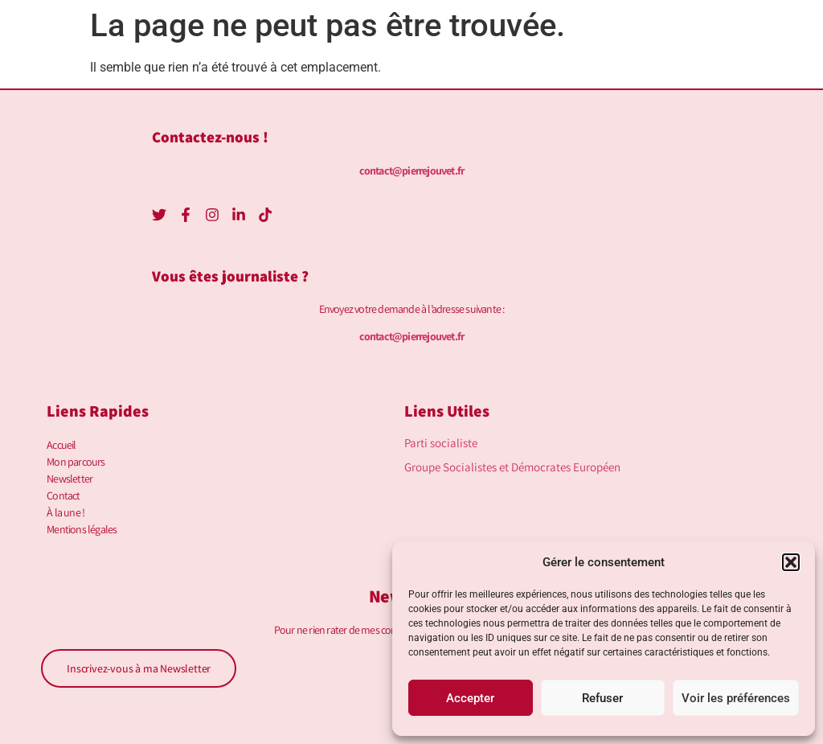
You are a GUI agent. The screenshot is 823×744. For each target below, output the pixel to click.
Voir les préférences (736, 698)
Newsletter (69, 478)
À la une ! (65, 512)
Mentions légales (82, 529)
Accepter (470, 698)
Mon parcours (75, 461)
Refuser (602, 698)
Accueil (61, 445)
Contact (63, 495)
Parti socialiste (440, 442)
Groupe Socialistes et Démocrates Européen (512, 467)
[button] (791, 562)
